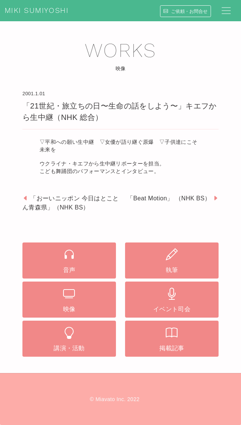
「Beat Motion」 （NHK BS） (169, 198)
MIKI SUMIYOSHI (36, 11)
